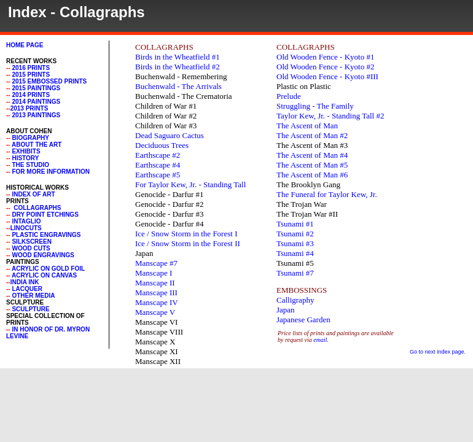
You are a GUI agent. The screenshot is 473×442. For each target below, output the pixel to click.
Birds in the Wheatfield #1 (177, 56)
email (320, 339)
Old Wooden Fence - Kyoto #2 (325, 66)
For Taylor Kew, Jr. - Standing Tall (190, 184)
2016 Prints (31, 67)
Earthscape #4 (157, 164)
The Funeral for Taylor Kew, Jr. (326, 194)
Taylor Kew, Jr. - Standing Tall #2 (330, 115)
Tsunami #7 (295, 272)
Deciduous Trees (162, 145)
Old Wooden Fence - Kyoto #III (327, 76)
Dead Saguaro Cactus (169, 135)
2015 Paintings (36, 88)
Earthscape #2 (157, 155)
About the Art (36, 144)
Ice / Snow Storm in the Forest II (187, 243)
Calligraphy (295, 299)
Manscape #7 (156, 263)
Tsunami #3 (295, 243)
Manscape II (155, 282)
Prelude (288, 96)
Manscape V (155, 312)
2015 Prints (30, 74)
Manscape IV (156, 302)
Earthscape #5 (157, 174)
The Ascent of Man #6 (312, 174)
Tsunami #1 (295, 223)
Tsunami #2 (295, 233)
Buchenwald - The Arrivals (178, 86)
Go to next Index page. (438, 352)
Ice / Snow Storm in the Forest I (186, 233)
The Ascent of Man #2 (312, 135)
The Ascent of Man (307, 125)
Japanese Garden (303, 319)
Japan (285, 309)
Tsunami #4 (295, 253)
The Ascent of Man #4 (312, 155)
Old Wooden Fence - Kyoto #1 (325, 56)
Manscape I (153, 272)
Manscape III (156, 292)
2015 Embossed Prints (49, 81)
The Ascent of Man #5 (312, 164)
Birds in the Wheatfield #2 (177, 66)
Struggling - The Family (315, 105)
